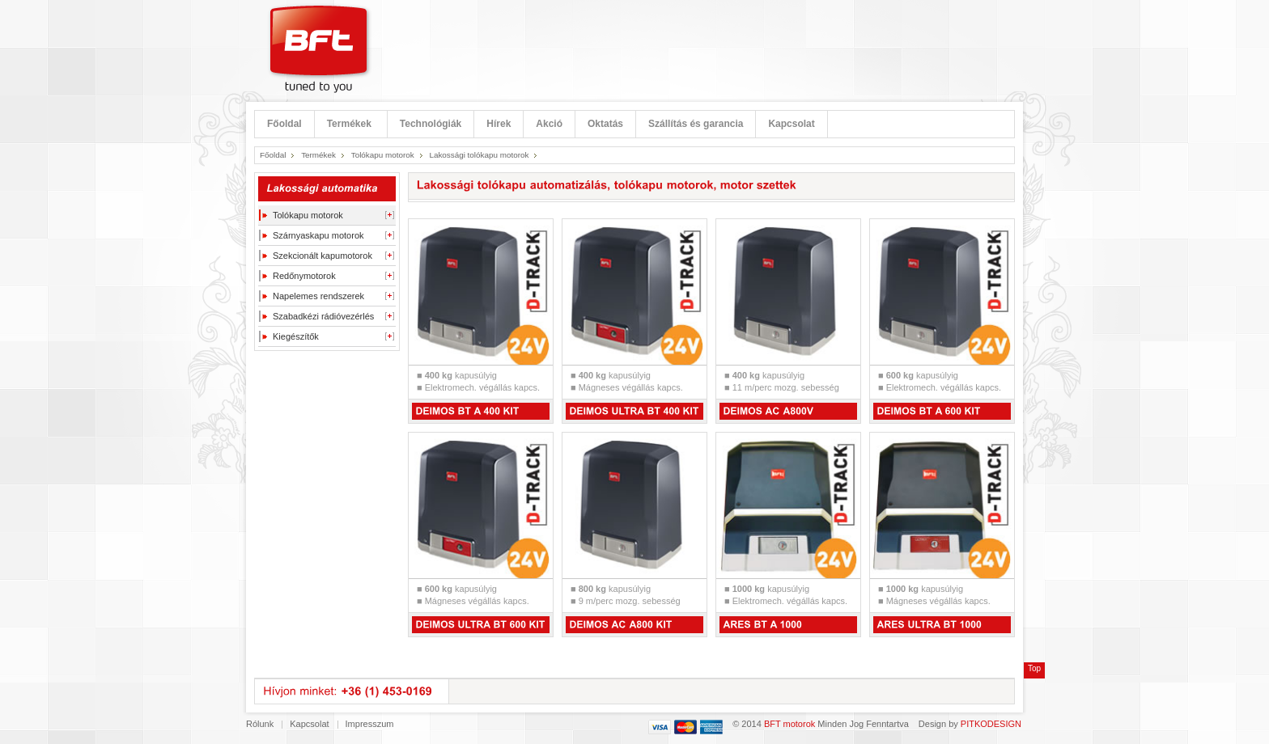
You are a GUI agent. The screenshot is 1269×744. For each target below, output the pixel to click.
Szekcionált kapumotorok (322, 255)
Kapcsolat (791, 123)
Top (1034, 668)
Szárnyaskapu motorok (318, 235)
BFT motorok (789, 724)
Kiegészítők (296, 336)
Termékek (349, 123)
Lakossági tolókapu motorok (478, 154)
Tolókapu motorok (382, 154)
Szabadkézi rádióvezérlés (323, 316)
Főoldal (284, 123)
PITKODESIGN (991, 724)
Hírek (498, 123)
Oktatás (605, 123)
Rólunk (260, 724)
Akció (549, 123)
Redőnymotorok (304, 276)
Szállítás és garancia (695, 123)
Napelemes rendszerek (318, 296)
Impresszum (370, 724)
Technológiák (430, 123)
